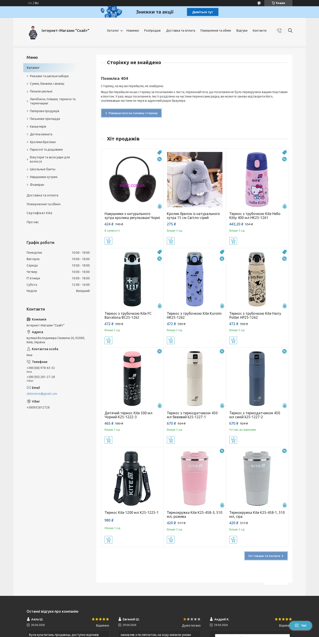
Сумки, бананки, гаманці (47, 83)
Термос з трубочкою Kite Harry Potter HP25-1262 (255, 315)
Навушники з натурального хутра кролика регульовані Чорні (132, 216)
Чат (301, 625)
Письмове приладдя (45, 119)
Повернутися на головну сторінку (133, 113)
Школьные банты (42, 169)
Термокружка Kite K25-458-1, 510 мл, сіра (257, 514)
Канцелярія (38, 126)
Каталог (113, 30)
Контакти (259, 30)
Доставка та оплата (180, 30)
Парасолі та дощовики (46, 149)
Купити (108, 241)
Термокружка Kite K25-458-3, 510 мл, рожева (194, 514)
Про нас (33, 222)
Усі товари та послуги (264, 555)
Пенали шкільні (41, 91)
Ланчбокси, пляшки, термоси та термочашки (53, 101)
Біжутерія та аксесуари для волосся (50, 159)
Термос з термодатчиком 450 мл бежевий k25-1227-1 (192, 415)
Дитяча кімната (41, 134)
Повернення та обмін (215, 30)
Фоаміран (37, 184)
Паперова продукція (44, 111)
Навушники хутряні (43, 177)
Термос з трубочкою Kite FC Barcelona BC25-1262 (128, 315)
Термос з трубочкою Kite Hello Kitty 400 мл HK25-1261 (254, 216)
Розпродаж (152, 30)
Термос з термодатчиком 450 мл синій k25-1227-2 (254, 415)
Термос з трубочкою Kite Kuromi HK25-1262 (194, 315)
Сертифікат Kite (39, 213)
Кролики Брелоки (43, 142)
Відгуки (241, 30)
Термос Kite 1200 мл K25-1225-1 (132, 512)
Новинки (132, 30)
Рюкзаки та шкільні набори (49, 76)
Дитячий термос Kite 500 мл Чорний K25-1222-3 (128, 415)
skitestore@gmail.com (42, 393)
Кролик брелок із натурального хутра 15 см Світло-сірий (193, 216)
